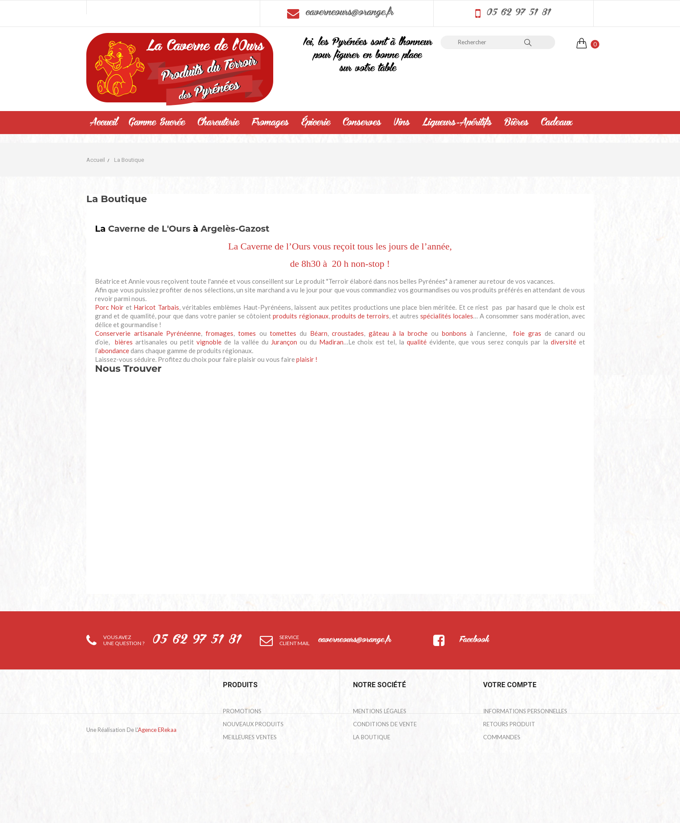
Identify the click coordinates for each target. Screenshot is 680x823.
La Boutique (371, 737)
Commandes (501, 737)
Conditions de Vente (385, 724)
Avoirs (493, 750)
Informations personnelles (525, 711)
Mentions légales (379, 711)
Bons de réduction (512, 776)
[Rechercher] (484, 42)
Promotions (242, 711)
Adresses (496, 763)
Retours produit (509, 724)
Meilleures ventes (250, 737)
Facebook (474, 640)
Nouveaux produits (253, 724)
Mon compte (372, 763)
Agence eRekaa (157, 807)
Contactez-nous (379, 750)
